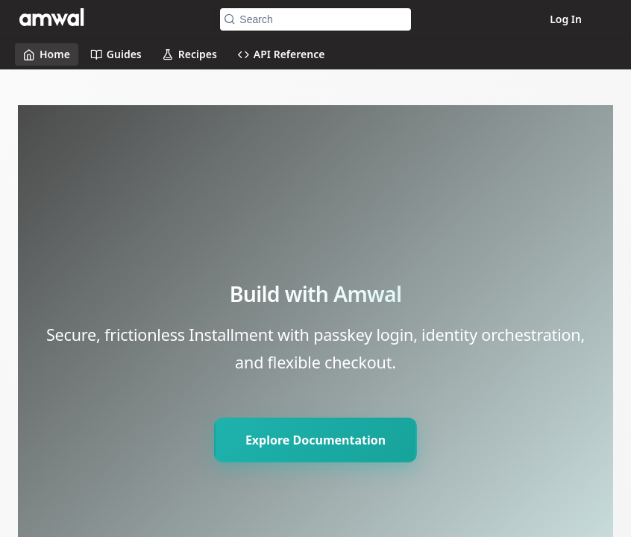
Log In (566, 19)
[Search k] (315, 19)
